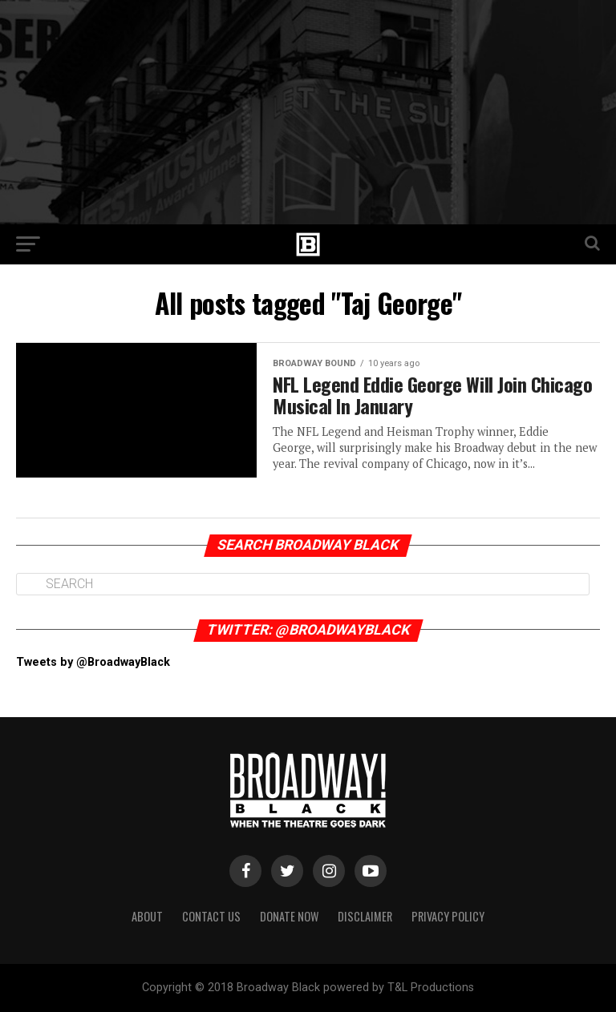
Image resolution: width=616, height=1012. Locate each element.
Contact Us (211, 915)
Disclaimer (365, 915)
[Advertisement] (308, 112)
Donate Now (289, 915)
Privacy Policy (447, 915)
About (147, 915)
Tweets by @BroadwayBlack (93, 662)
